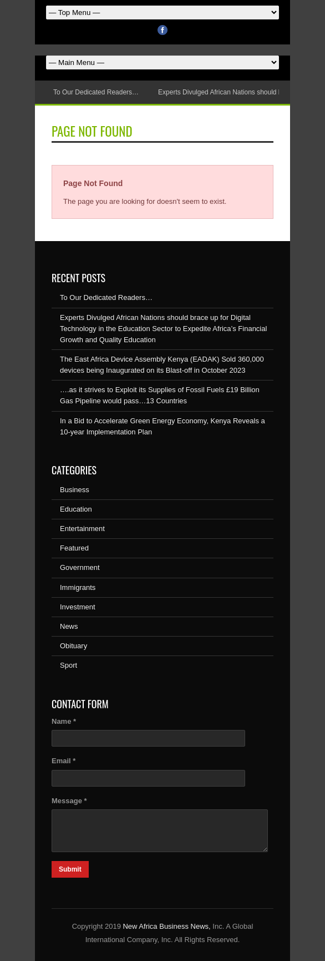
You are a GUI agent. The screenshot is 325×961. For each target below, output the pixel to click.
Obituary (73, 646)
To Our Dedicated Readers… (96, 92)
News (69, 626)
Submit (70, 869)
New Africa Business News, (166, 926)
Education (76, 509)
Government (80, 567)
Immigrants (77, 587)
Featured (74, 548)
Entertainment (82, 528)
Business (74, 489)
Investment (77, 607)
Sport (68, 665)
